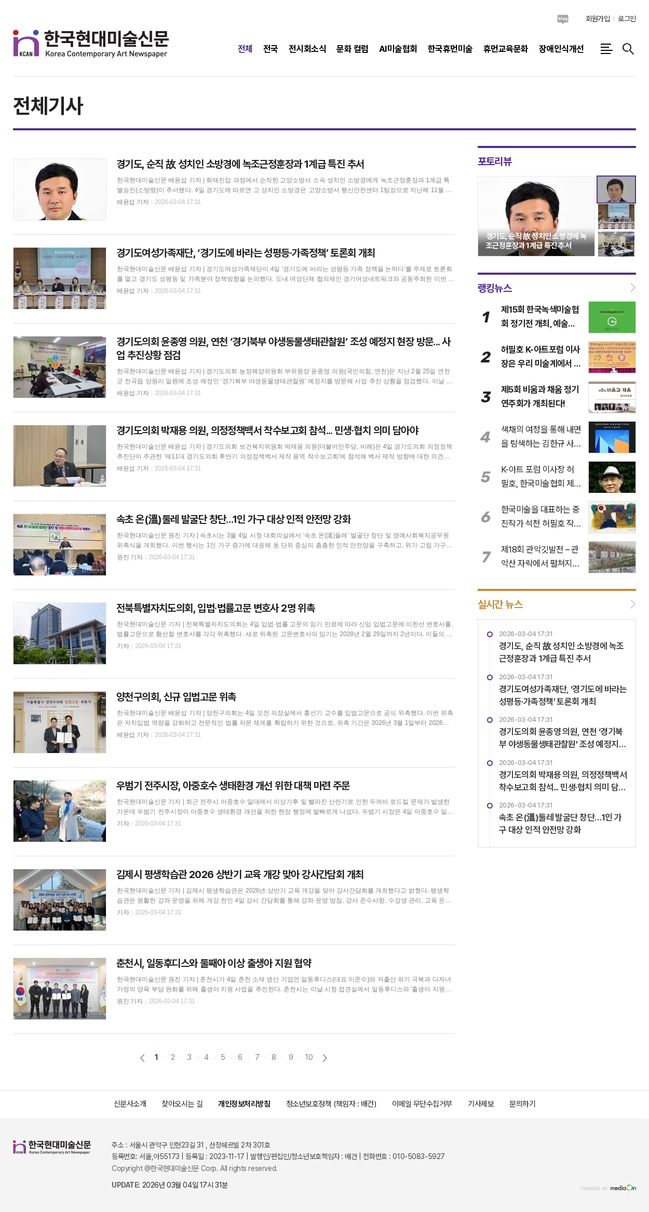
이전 (142, 1058)
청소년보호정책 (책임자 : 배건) (331, 1104)
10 (309, 1057)
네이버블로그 (563, 19)
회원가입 (598, 19)
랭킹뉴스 (495, 287)
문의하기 (522, 1104)
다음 (325, 1058)
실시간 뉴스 (500, 604)
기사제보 (481, 1104)
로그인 (627, 19)
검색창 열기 (628, 49)
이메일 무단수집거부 (422, 1104)
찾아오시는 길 (181, 1104)
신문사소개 (130, 1104)
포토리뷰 (495, 161)
